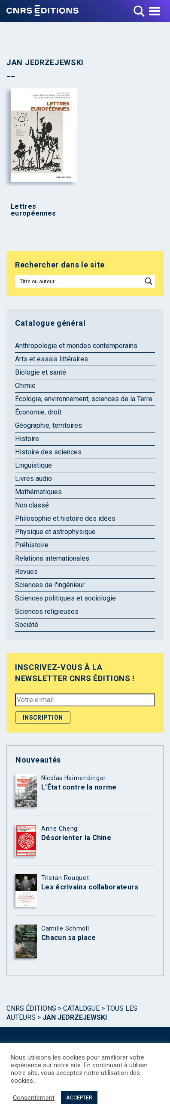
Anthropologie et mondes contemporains (76, 346)
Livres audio (33, 478)
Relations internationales (52, 558)
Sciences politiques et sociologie (65, 598)
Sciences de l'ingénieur (50, 585)
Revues (26, 572)
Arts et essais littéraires (51, 359)
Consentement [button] (34, 1098)
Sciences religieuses (47, 611)
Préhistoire (32, 545)
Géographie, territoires (48, 425)
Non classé (32, 505)
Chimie (25, 385)
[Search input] (79, 281)
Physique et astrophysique (55, 532)
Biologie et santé (40, 372)
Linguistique (33, 465)
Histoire (27, 439)
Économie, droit (38, 412)
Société (26, 625)
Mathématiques (38, 492)
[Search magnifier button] (148, 281)
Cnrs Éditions (31, 1008)
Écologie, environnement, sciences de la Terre (83, 399)
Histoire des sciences (48, 452)
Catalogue (81, 1008)
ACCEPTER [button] (79, 1097)
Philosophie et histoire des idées (65, 518)
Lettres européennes (33, 210)
